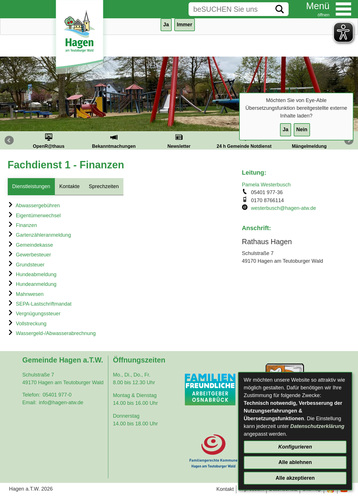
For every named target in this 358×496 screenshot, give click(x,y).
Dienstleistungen (31, 186)
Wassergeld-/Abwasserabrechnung (52, 333)
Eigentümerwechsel (34, 215)
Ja (285, 129)
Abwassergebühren (34, 205)
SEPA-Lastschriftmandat (40, 304)
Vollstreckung (27, 323)
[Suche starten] (280, 9)
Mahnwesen (26, 294)
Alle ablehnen (295, 462)
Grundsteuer (26, 265)
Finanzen (22, 225)
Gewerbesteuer (29, 255)
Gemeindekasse (30, 245)
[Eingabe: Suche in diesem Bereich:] (230, 9)
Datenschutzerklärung (317, 426)
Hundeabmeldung (32, 274)
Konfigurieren (295, 447)
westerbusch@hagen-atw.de (283, 208)
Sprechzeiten (104, 186)
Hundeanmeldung (32, 284)
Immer (184, 24)
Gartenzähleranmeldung (39, 235)
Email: (29, 402)
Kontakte (69, 186)
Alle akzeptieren (295, 478)
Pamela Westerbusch (266, 185)
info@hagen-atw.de (61, 402)
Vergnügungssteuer (34, 313)
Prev (9, 140)
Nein (301, 129)
